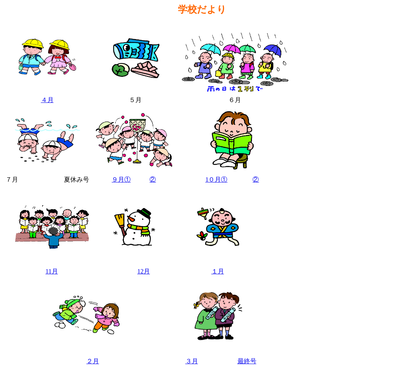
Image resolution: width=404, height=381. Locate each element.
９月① (121, 179)
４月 (47, 100)
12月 (143, 271)
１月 (217, 271)
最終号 (247, 361)
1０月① (216, 179)
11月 (51, 271)
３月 (191, 361)
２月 (92, 361)
